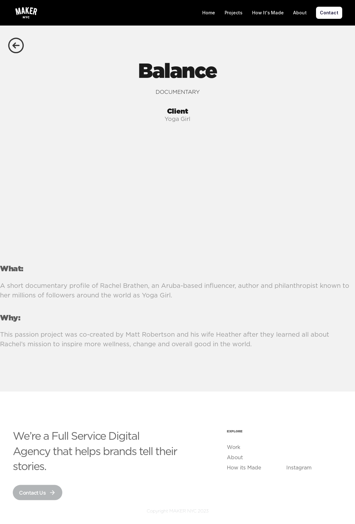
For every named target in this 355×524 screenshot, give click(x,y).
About (299, 12)
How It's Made (267, 12)
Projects (234, 12)
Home (208, 12)
